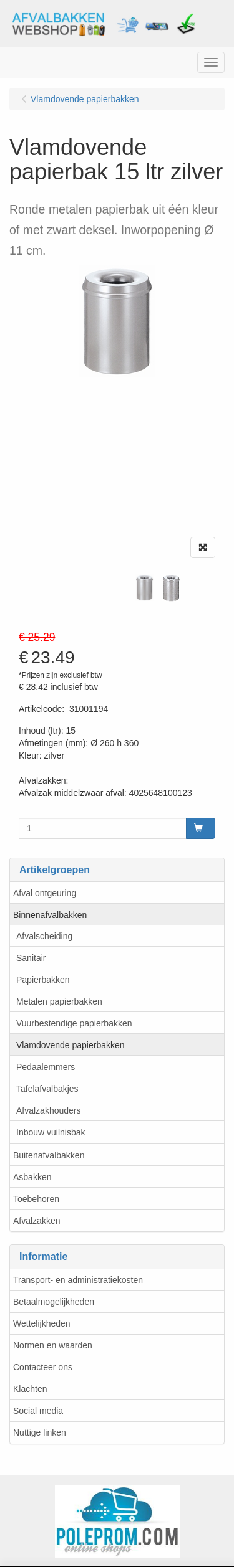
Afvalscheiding (44, 936)
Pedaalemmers (45, 1067)
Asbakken (32, 1177)
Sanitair (31, 958)
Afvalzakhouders (48, 1110)
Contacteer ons (42, 1367)
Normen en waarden (52, 1345)
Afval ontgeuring (44, 893)
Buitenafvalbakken (48, 1155)
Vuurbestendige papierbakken (74, 1023)
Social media (38, 1411)
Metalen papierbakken (59, 1001)
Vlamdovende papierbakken (70, 1045)
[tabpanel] (144, 587)
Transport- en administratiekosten (78, 1280)
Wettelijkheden (42, 1323)
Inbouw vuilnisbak (50, 1132)
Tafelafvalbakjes (47, 1089)
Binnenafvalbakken (50, 915)
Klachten (30, 1389)
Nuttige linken (39, 1432)
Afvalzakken (36, 1221)
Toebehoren (36, 1199)
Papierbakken (43, 980)
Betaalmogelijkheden (53, 1302)
